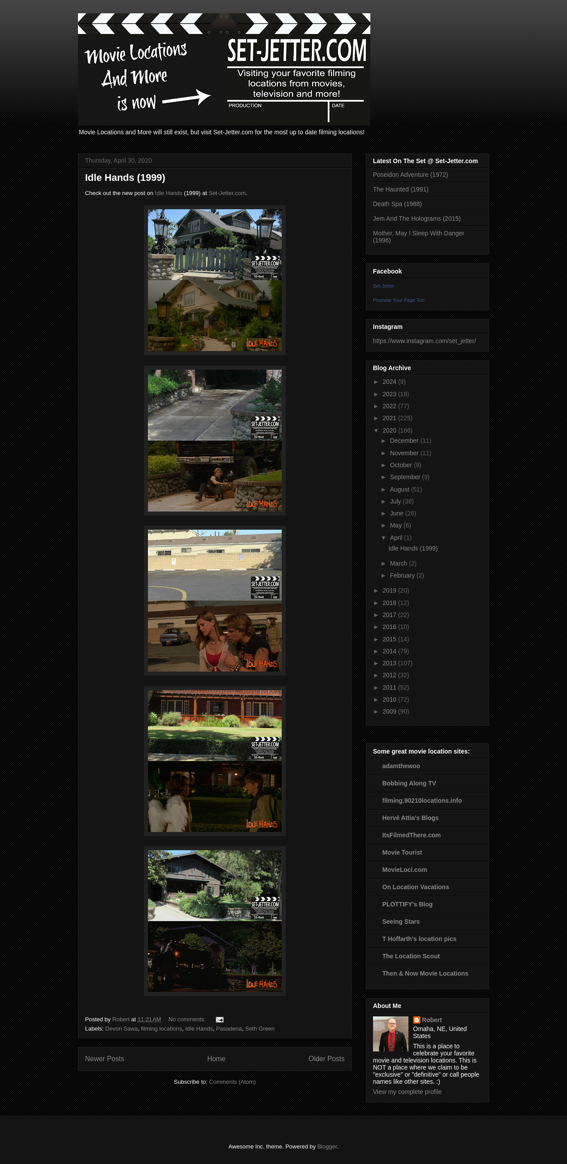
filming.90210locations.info (422, 800)
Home (216, 1058)
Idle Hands (169, 193)
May (396, 525)
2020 (390, 430)
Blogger (327, 1146)
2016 (390, 626)
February (403, 575)
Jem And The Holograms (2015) (417, 218)
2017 (390, 614)
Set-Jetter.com (227, 193)
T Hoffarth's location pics (419, 938)
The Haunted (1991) (400, 189)
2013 (390, 663)
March (399, 563)
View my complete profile (407, 1091)
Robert (432, 1019)
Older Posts (327, 1058)
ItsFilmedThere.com (411, 835)
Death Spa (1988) (397, 203)
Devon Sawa (121, 1028)
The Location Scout (411, 956)
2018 (390, 602)
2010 (390, 699)
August (400, 489)
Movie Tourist (402, 852)
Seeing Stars (401, 921)
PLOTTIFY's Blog (407, 904)
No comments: (187, 1019)
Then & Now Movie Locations (425, 973)
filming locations (162, 1028)
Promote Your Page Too (398, 300)
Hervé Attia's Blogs (410, 817)
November (405, 453)
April (397, 537)
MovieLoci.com (404, 869)
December (405, 440)
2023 (390, 394)
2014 (390, 651)
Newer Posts (104, 1058)
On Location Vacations (415, 887)
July (396, 501)
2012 (390, 675)
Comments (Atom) (232, 1081)
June (397, 513)
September (406, 476)
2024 (390, 381)
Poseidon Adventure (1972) (410, 174)
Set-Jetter (383, 286)
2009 (390, 711)
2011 (390, 687)
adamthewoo (401, 765)
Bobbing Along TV (409, 783)
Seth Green (260, 1028)
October (402, 465)
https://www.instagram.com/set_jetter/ (424, 340)
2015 (390, 639)
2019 (390, 590)
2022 (390, 406)
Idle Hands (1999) (125, 177)
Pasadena (229, 1028)
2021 (390, 418)
